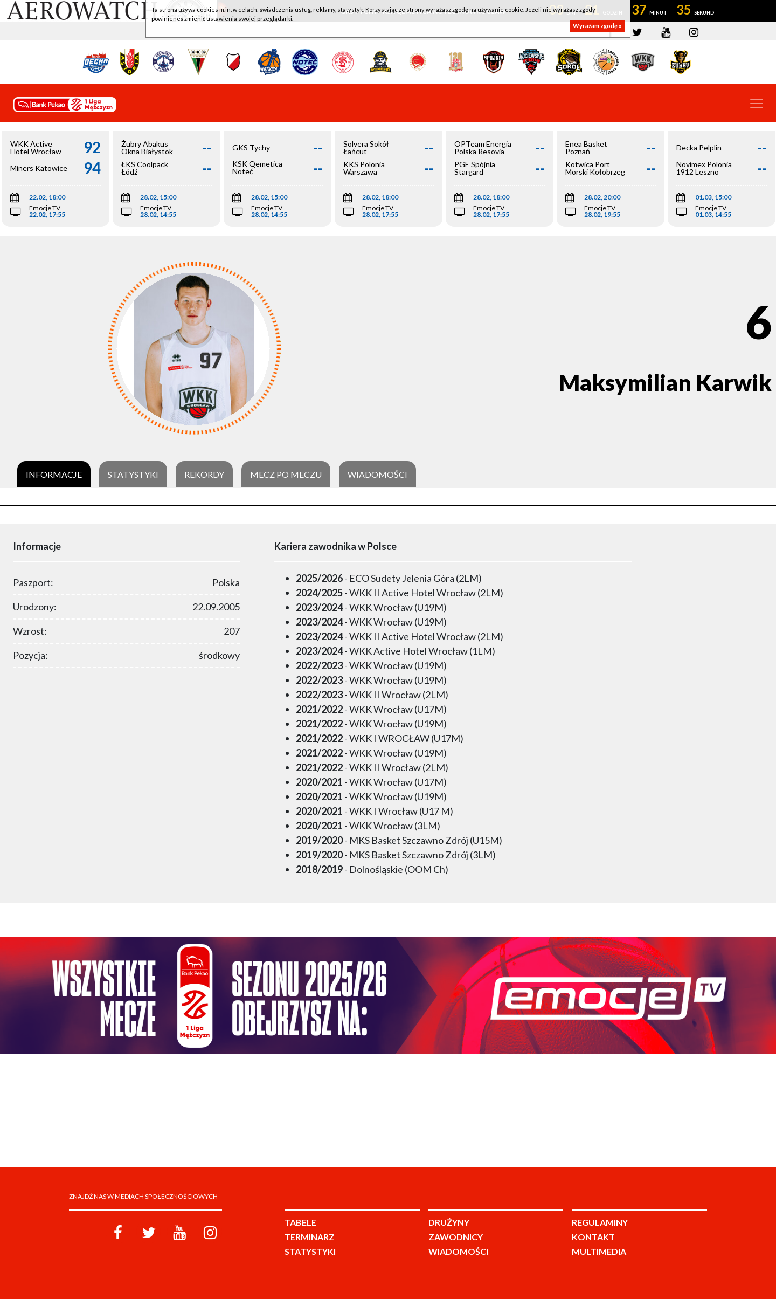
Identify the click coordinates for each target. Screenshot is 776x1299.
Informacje (54, 474)
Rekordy (204, 474)
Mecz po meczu (286, 474)
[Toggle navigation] (757, 103)
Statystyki (133, 474)
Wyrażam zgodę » (597, 25)
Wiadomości (377, 474)
